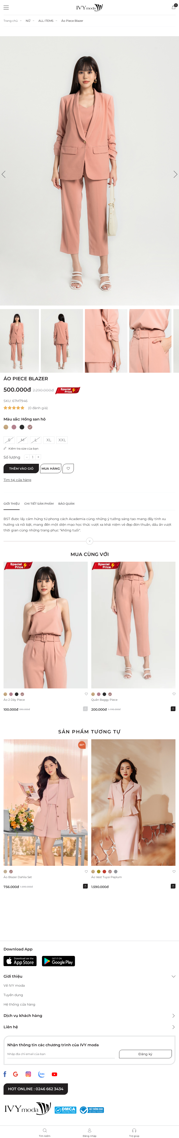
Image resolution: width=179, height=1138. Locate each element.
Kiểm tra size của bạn (21, 448)
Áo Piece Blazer (72, 20)
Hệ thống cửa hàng (19, 1004)
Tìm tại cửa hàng (17, 480)
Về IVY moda (14, 985)
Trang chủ (11, 20)
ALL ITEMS (45, 20)
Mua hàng (51, 468)
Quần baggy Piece (104, 699)
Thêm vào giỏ (21, 468)
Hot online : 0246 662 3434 (35, 1089)
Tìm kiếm (44, 1136)
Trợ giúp (134, 1136)
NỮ (28, 20)
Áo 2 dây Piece (14, 699)
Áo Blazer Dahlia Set (18, 877)
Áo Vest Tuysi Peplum (106, 877)
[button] (3, 174)
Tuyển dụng (13, 995)
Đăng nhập (89, 1136)
